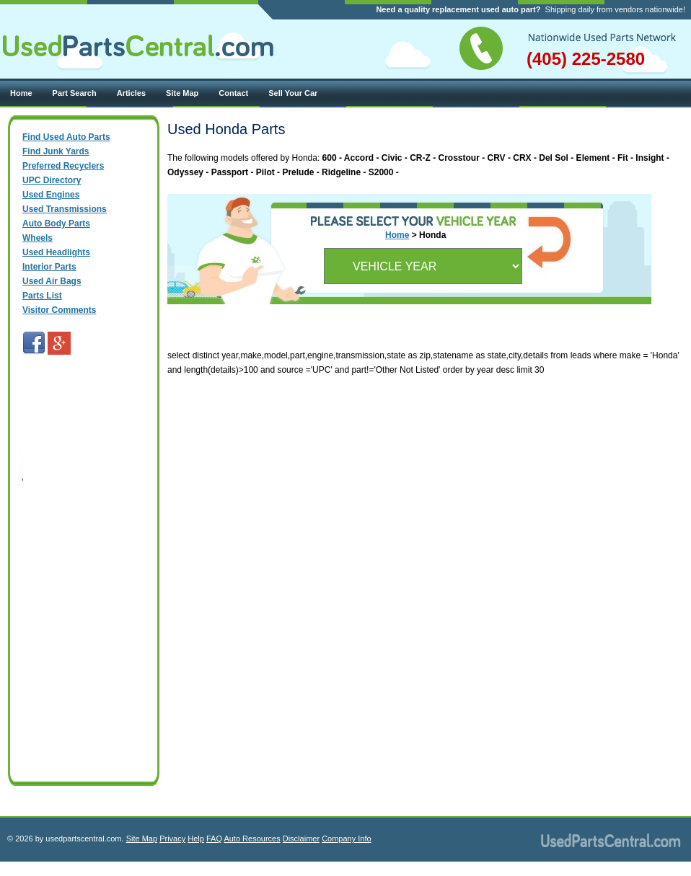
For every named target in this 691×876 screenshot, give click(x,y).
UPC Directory (51, 180)
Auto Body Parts (56, 223)
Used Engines (50, 195)
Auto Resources (252, 838)
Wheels (37, 238)
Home (21, 93)
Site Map (182, 93)
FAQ (214, 838)
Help (196, 838)
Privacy (172, 838)
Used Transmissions (64, 209)
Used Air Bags (52, 281)
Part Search (75, 93)
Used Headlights (56, 252)
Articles (131, 93)
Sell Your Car (292, 93)
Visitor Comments (59, 310)
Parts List (42, 296)
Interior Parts (49, 267)
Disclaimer (301, 838)
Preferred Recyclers (63, 166)
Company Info (346, 838)
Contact (233, 93)
